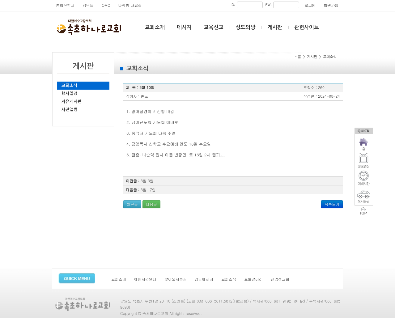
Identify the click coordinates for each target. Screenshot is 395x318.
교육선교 (213, 27)
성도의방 (245, 27)
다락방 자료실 (130, 5)
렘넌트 (88, 5)
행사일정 (70, 93)
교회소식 (70, 85)
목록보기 (332, 204)
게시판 (274, 27)
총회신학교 (65, 5)
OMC (106, 5)
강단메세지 (204, 279)
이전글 (132, 204)
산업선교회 (280, 279)
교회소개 (155, 27)
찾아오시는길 (175, 279)
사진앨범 (70, 110)
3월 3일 (147, 180)
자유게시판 (72, 102)
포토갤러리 (253, 279)
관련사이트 (306, 27)
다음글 (151, 204)
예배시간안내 (145, 279)
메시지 (184, 27)
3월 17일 (148, 189)
